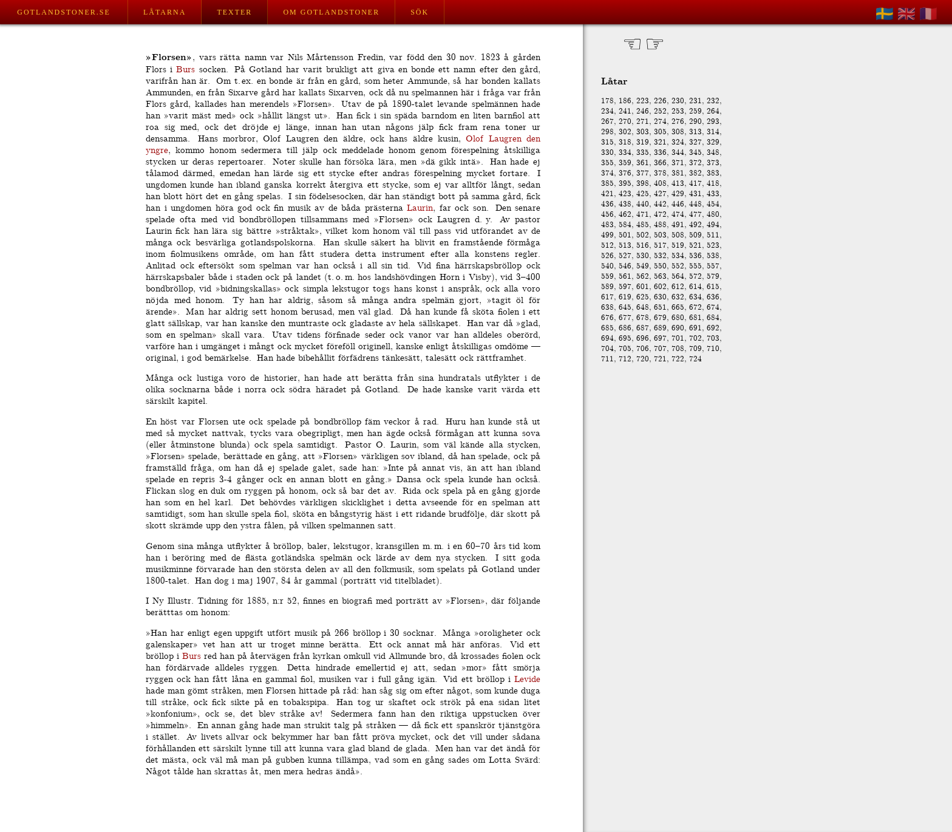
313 (695, 132)
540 (607, 266)
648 (642, 307)
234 (607, 111)
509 (695, 235)
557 (713, 266)
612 (678, 287)
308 (678, 132)
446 (678, 204)
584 (625, 225)
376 (625, 173)
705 (625, 349)
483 (607, 225)
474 (678, 215)
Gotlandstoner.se (63, 12)
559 (607, 276)
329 (713, 142)
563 (660, 276)
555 (695, 266)
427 (660, 194)
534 (678, 256)
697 (660, 338)
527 (625, 256)
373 (713, 163)
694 (607, 338)
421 (607, 194)
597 (625, 287)
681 (695, 318)
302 (625, 132)
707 (660, 349)
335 (642, 153)
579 (713, 276)
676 (607, 318)
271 (642, 122)
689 (660, 328)
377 (642, 173)
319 (642, 142)
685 (607, 328)
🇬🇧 (906, 14)
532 (660, 256)
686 (625, 328)
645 (625, 307)
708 (678, 349)
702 (695, 338)
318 (625, 142)
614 (695, 287)
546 (625, 266)
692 (713, 328)
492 (695, 225)
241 (625, 111)
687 (642, 328)
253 (678, 111)
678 (642, 318)
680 (678, 318)
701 (678, 338)
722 (678, 359)
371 (678, 163)
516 (642, 245)
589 (607, 287)
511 (713, 235)
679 (660, 318)
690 (678, 328)
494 (713, 225)
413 (678, 184)
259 (695, 111)
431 (695, 194)
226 (660, 101)
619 (625, 297)
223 (642, 101)
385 (607, 184)
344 (678, 153)
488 (660, 225)
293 (713, 122)
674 (713, 307)
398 (642, 184)
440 (642, 204)
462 (625, 215)
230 (678, 101)
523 (713, 245)
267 (607, 122)
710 (713, 349)
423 (625, 194)
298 (607, 132)
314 (713, 132)
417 (695, 184)
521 (695, 245)
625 (642, 297)
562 (642, 276)
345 (695, 153)
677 (625, 318)
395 (625, 184)
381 (678, 173)
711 (607, 359)
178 (607, 101)
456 (607, 215)
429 (678, 194)
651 (660, 307)
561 (625, 276)
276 (678, 122)
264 (713, 111)
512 (607, 245)
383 (713, 173)
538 (713, 256)
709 (695, 349)
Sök (419, 12)
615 (713, 287)
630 (660, 297)
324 (678, 142)
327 (695, 142)
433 (713, 194)
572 (695, 276)
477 (695, 215)
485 (642, 225)
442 (660, 204)
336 (660, 153)
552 (678, 266)
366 (660, 163)
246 (642, 111)
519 (678, 245)
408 (660, 184)
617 (607, 297)
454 (713, 204)
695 (625, 338)
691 (695, 328)
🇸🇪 (884, 14)
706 (642, 349)
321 (660, 142)
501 (625, 235)
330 (607, 153)
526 (607, 256)
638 (607, 307)
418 (713, 184)
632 (678, 297)
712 (625, 359)
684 (713, 318)
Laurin (420, 208)
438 (625, 204)
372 (695, 163)
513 (625, 245)
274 (660, 122)
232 (713, 101)
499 (607, 235)
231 (695, 101)
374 (607, 173)
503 (660, 235)
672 (695, 307)
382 (695, 173)
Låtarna (164, 12)
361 (642, 163)
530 (642, 256)
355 (607, 163)
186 (625, 101)
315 (607, 142)
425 (642, 194)
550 (660, 266)
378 (660, 173)
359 (625, 163)
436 (607, 204)
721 (660, 359)
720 (642, 359)
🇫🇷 (928, 14)
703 (713, 338)
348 (713, 153)
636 (713, 297)
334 (625, 153)
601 (642, 287)
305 (660, 132)
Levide (527, 679)
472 (660, 215)
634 (695, 297)
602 (660, 287)
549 (642, 266)
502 (642, 235)
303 (642, 132)
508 (678, 235)
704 (607, 349)
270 (625, 122)
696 (642, 338)
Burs (185, 69)
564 (678, 276)
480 (713, 215)
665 (678, 307)
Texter (234, 12)
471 (642, 215)
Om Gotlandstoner (331, 12)
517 (660, 245)
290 (695, 122)
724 (695, 359)
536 (695, 256)
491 (678, 225)
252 (660, 111)
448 (695, 204)
